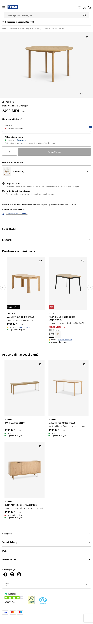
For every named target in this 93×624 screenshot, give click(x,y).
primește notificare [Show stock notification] (22, 327)
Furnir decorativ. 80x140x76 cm (20, 320)
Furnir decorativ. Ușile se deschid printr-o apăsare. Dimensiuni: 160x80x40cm (24, 508)
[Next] (90, 287)
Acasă (4, 29)
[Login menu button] (84, 7)
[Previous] (3, 287)
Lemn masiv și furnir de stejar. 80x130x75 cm (68, 323)
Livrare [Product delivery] (7, 240)
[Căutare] (84, 15)
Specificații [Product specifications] (9, 228)
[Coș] (89, 7)
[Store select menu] (20, 21)
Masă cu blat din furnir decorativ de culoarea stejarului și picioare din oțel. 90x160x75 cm (68, 426)
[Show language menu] (46, 584)
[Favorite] (79, 7)
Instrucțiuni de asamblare (16, 213)
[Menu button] (3, 7)
